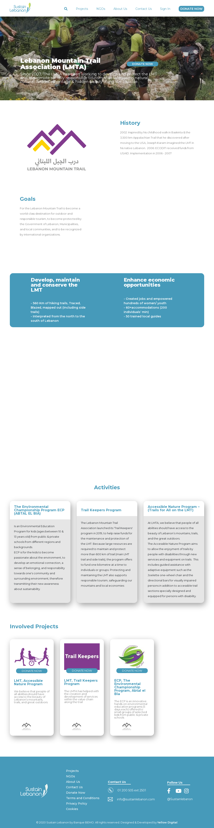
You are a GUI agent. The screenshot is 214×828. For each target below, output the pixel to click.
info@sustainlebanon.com (136, 799)
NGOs (100, 9)
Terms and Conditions (82, 798)
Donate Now (75, 793)
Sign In (165, 9)
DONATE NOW (191, 9)
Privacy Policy (76, 803)
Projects (82, 9)
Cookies (72, 809)
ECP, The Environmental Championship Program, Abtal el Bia (129, 687)
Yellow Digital (167, 822)
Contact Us (143, 9)
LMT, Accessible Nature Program (28, 682)
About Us (120, 9)
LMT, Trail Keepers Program (81, 682)
